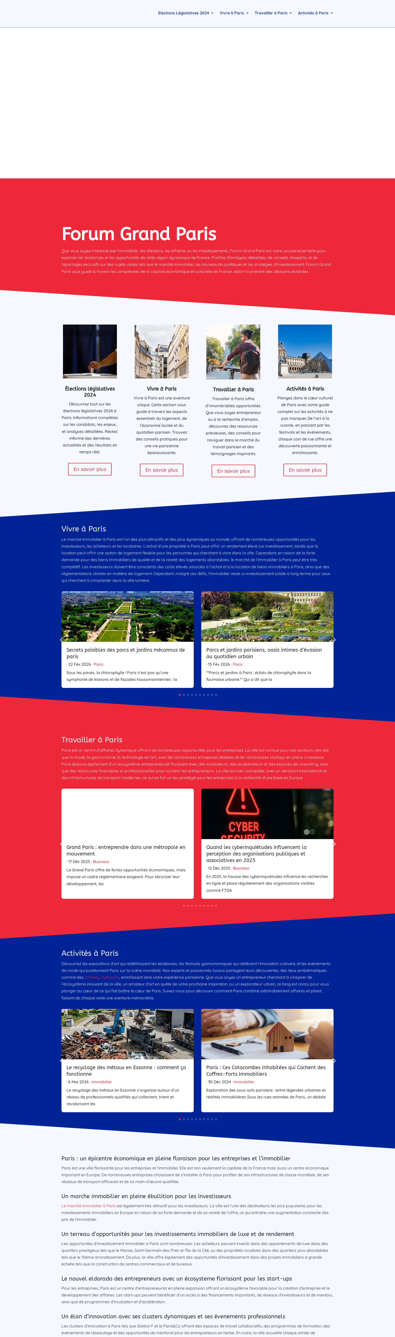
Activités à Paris (313, 13)
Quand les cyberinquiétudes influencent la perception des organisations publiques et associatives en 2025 (256, 697)
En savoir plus (90, 313)
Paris (98, 508)
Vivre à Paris (232, 13)
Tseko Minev (189, 1246)
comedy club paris (102, 821)
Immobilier (101, 925)
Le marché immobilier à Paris (88, 1049)
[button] (340, 484)
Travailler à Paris (271, 13)
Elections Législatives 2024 (183, 13)
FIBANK (135, 1232)
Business (101, 705)
